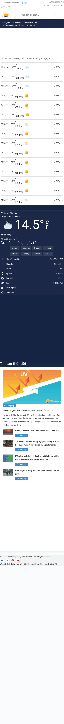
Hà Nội (24, 3)
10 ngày (26, 254)
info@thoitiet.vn (42, 557)
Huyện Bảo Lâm (30, 23)
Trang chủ (6, 23)
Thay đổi (5, 7)
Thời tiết (28, 557)
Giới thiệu (11, 564)
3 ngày (37, 248)
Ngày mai (26, 248)
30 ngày (48, 254)
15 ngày (37, 254)
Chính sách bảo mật (48, 564)
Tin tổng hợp (9, 406)
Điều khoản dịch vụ (31, 564)
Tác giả (19, 564)
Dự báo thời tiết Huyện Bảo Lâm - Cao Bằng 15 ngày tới (26, 58)
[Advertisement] (32, 328)
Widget (3, 564)
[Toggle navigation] (58, 14)
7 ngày (14, 254)
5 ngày (48, 248)
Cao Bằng (17, 23)
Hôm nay (14, 248)
